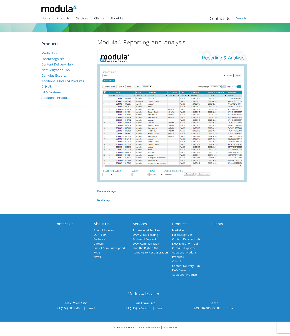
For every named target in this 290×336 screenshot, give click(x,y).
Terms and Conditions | (150, 327)
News (97, 257)
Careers (99, 243)
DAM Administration (146, 243)
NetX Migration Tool (55, 70)
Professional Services (146, 230)
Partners (99, 239)
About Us (102, 223)
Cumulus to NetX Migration (150, 252)
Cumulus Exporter (54, 75)
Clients (99, 18)
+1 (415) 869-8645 (138, 308)
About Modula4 (104, 230)
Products (63, 18)
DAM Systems (51, 92)
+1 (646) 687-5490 (69, 308)
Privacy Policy (170, 327)
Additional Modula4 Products (62, 81)
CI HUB (46, 86)
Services (82, 18)
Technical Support (144, 239)
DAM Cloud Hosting (145, 234)
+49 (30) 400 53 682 (207, 308)
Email (91, 308)
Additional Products (55, 97)
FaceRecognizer (52, 59)
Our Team (100, 234)
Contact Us (220, 18)
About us (117, 18)
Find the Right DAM (145, 248)
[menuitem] (241, 18)
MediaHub (49, 53)
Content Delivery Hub (57, 64)
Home (45, 18)
